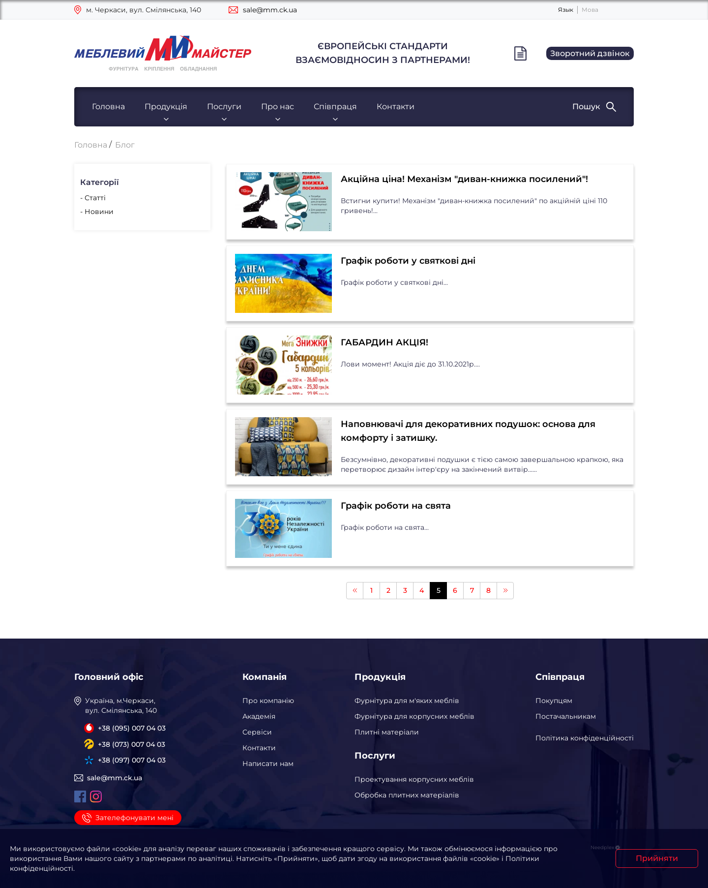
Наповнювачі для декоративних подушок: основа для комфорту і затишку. (468, 431)
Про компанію (268, 700)
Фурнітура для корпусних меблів (414, 716)
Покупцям (553, 700)
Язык (565, 9)
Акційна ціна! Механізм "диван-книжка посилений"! (464, 179)
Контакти (395, 106)
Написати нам (268, 763)
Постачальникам (565, 716)
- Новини (97, 211)
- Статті (93, 197)
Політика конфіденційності (584, 738)
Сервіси (257, 732)
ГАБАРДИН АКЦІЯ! (384, 342)
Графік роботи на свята (396, 505)
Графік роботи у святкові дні (408, 260)
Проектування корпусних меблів (414, 779)
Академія (258, 716)
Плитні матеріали (386, 732)
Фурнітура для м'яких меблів (406, 700)
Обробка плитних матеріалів (406, 795)
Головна (108, 106)
